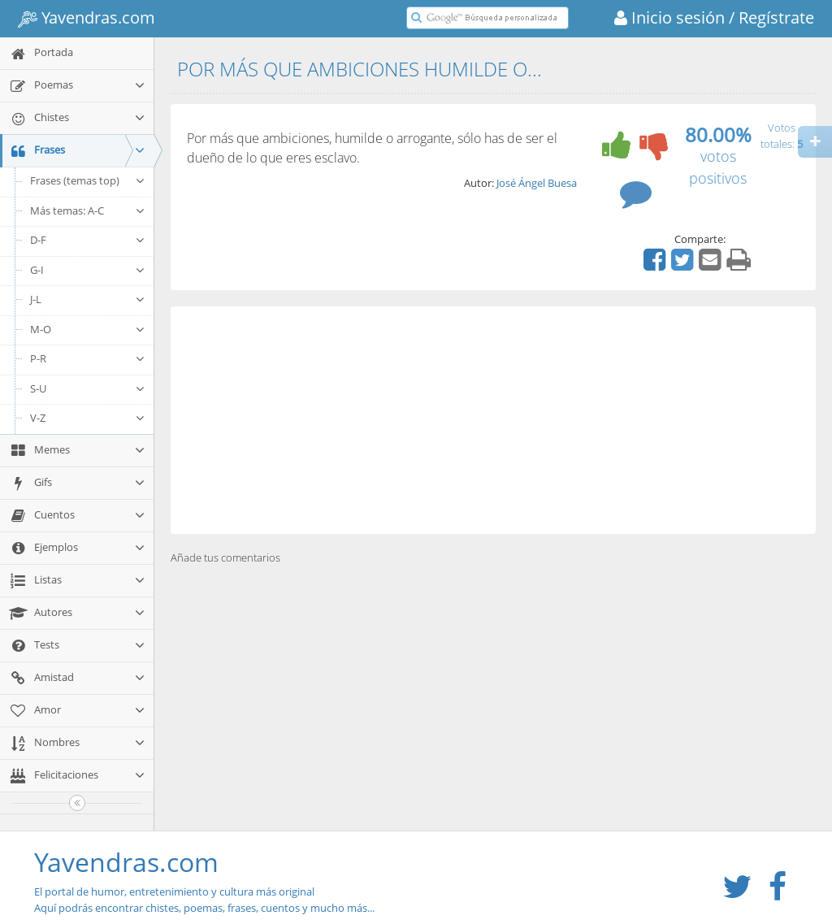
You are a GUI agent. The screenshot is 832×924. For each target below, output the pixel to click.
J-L (87, 299)
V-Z (87, 417)
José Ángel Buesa (536, 183)
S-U (87, 388)
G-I (87, 269)
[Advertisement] (493, 420)
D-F (87, 239)
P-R (87, 358)
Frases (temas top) (87, 180)
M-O (87, 329)
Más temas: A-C (87, 210)
